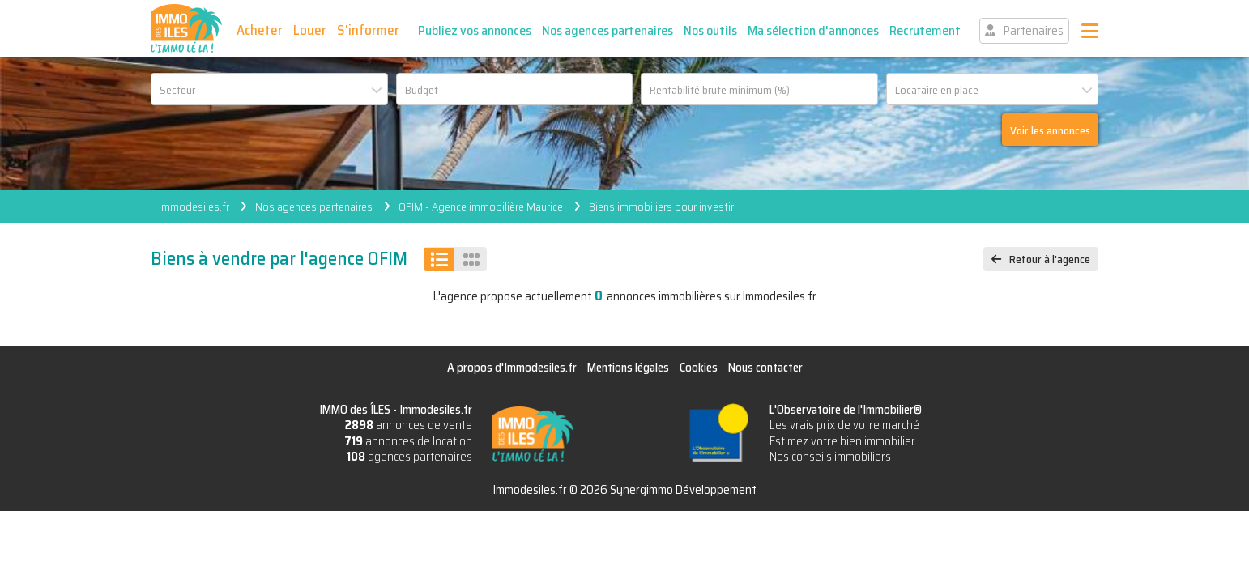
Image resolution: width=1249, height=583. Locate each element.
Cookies (699, 367)
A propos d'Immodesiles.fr (512, 367)
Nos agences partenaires (607, 30)
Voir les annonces (1050, 130)
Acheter (260, 29)
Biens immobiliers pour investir (661, 206)
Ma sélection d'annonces (813, 30)
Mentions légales (628, 367)
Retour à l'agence (1049, 259)
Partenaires (1034, 30)
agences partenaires (409, 456)
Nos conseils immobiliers (830, 456)
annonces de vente (408, 425)
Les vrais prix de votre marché (844, 425)
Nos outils (710, 30)
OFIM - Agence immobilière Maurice (481, 206)
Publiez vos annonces (474, 30)
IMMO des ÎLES (186, 28)
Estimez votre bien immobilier (842, 441)
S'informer (368, 29)
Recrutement (925, 30)
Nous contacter (765, 367)
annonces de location (408, 441)
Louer (309, 29)
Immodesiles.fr (194, 206)
